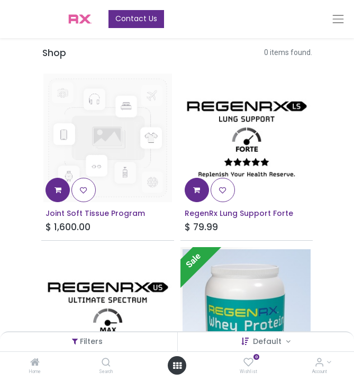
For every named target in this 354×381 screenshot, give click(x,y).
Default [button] (268, 341)
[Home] (35, 363)
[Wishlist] (248, 363)
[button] (58, 190)
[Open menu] (177, 365)
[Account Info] (319, 363)
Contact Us (136, 18)
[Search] (106, 363)
